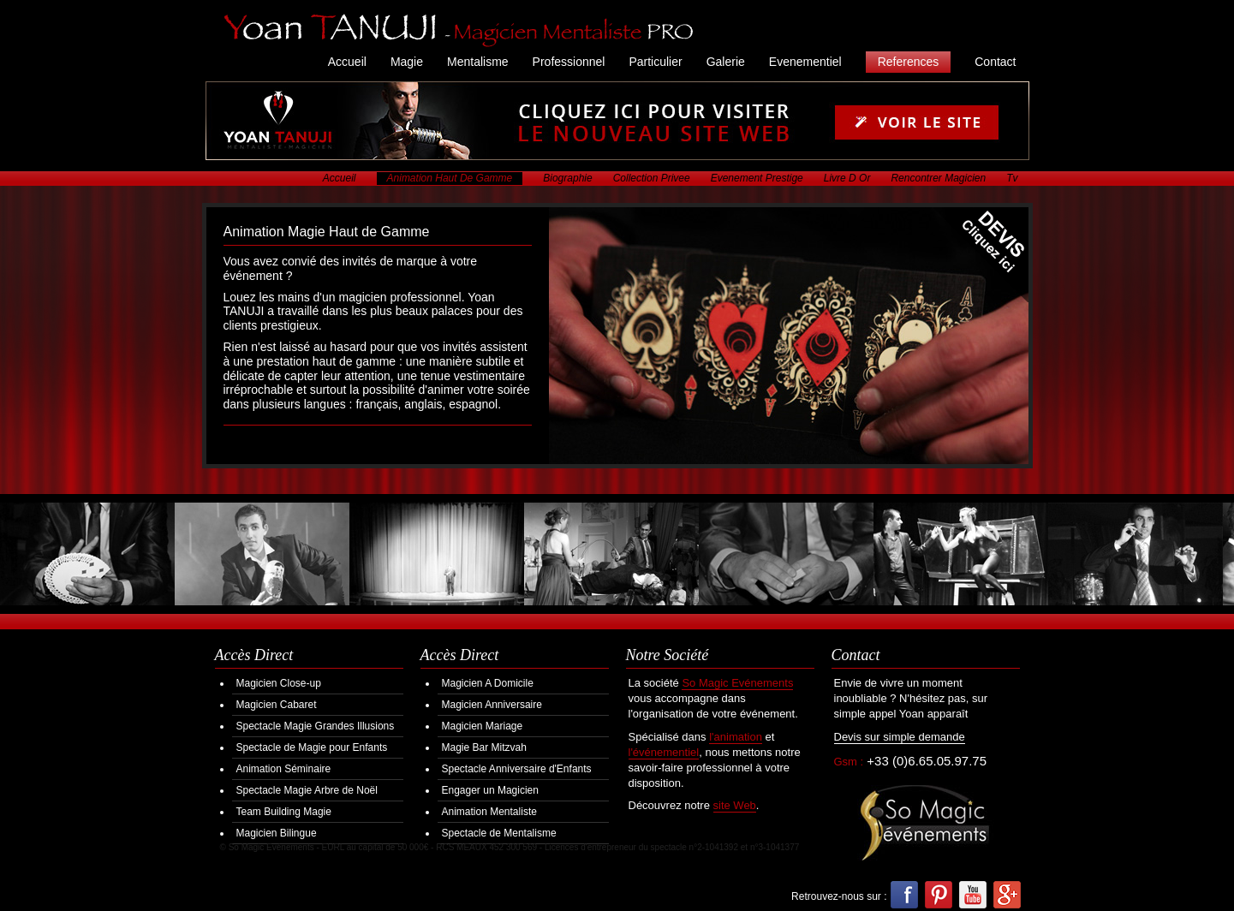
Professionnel (569, 61)
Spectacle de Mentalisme (499, 833)
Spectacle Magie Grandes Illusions (315, 726)
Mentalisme (478, 61)
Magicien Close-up (278, 683)
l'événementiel (664, 752)
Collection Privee (651, 178)
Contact (995, 61)
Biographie (567, 178)
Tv (1011, 178)
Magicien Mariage (482, 726)
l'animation (735, 736)
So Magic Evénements (737, 682)
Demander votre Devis (980, 254)
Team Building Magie (283, 812)
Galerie (725, 61)
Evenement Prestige (757, 178)
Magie (406, 61)
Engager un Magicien (490, 790)
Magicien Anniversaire (492, 705)
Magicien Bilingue (276, 833)
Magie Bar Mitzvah (484, 747)
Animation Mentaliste (489, 812)
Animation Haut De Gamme (450, 178)
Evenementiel (805, 61)
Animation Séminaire (283, 769)
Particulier (655, 61)
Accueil (347, 61)
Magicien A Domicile (488, 683)
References (908, 61)
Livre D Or (847, 178)
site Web (734, 805)
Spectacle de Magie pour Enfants (312, 747)
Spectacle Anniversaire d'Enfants (517, 769)
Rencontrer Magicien (938, 178)
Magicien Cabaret (276, 705)
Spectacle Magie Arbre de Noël (307, 790)
